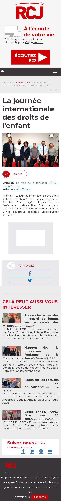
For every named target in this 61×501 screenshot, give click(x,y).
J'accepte (40, 496)
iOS (27, 42)
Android (38, 42)
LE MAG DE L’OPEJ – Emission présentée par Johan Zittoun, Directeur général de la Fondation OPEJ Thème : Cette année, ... (30, 420)
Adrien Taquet (22, 189)
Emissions (23, 82)
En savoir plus (21, 496)
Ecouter (17, 174)
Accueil (8, 82)
